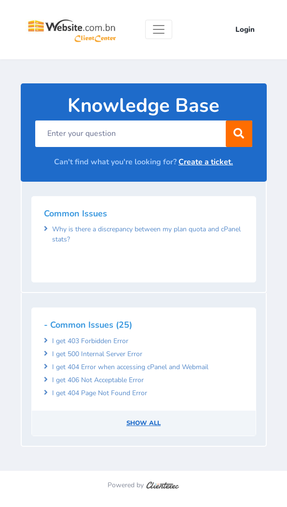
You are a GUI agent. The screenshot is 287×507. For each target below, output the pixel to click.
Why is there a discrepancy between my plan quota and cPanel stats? (146, 234)
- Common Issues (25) (88, 325)
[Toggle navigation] (158, 29)
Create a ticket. (205, 162)
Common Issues (75, 213)
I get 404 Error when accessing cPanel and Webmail (130, 367)
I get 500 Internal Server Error (97, 354)
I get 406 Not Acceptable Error (98, 380)
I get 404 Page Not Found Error (99, 393)
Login (245, 29)
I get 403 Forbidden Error (90, 341)
